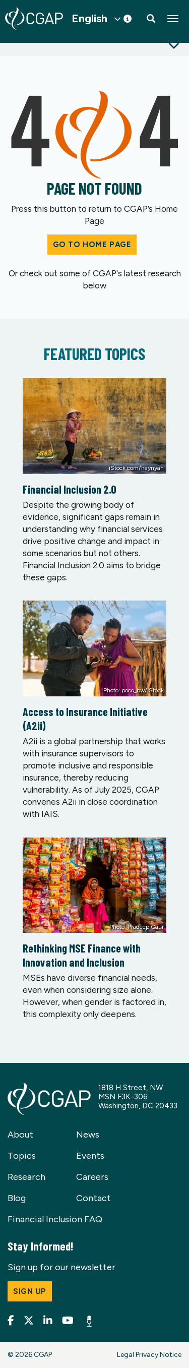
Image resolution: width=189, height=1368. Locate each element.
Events (90, 1155)
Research (26, 1176)
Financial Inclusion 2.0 (69, 489)
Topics (22, 1155)
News (87, 1134)
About (20, 1134)
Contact (93, 1198)
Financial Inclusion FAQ (55, 1219)
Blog (17, 1198)
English (89, 18)
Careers (92, 1176)
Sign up (29, 1291)
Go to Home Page (92, 244)
